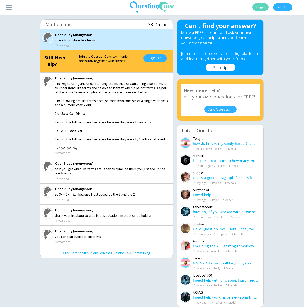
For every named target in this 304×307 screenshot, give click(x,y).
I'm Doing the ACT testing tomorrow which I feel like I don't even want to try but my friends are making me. (226, 246)
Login (260, 7)
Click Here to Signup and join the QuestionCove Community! (106, 253)
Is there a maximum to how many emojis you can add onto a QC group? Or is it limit (226, 160)
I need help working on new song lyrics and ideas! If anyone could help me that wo (226, 297)
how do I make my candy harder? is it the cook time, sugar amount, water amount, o (226, 143)
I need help (202, 194)
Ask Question (220, 109)
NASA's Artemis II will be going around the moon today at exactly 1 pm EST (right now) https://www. (226, 263)
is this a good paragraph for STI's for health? (226, 177)
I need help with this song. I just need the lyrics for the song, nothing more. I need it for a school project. (226, 280)
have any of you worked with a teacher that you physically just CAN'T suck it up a (226, 212)
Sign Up (282, 7)
